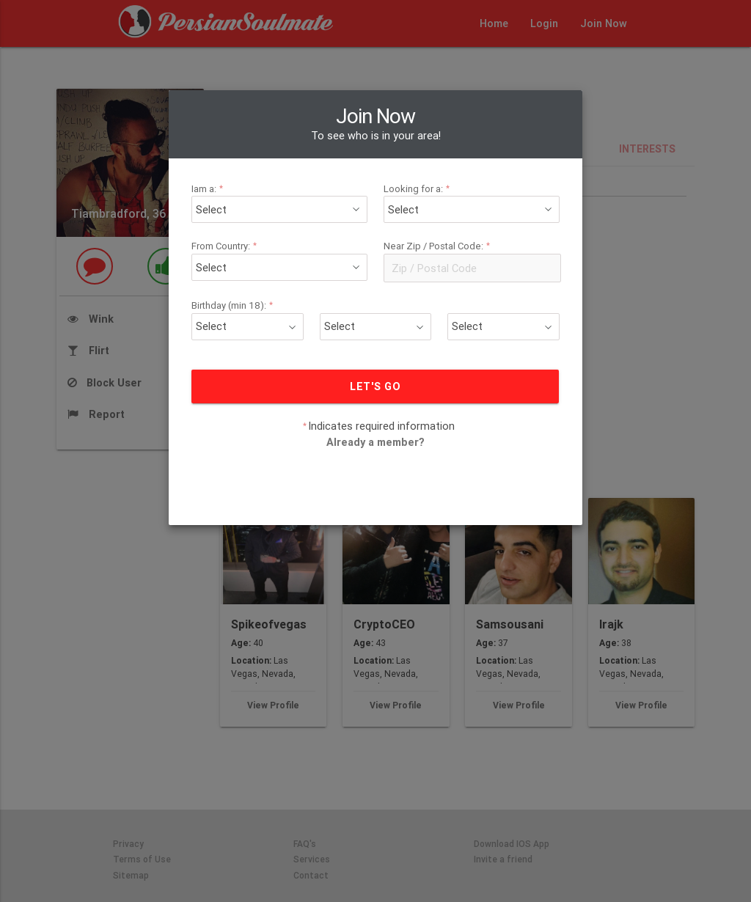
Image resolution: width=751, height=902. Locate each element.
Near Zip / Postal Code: (439, 246)
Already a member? (375, 442)
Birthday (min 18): (234, 305)
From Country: (226, 246)
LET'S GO (376, 386)
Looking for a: (419, 189)
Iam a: (209, 189)
